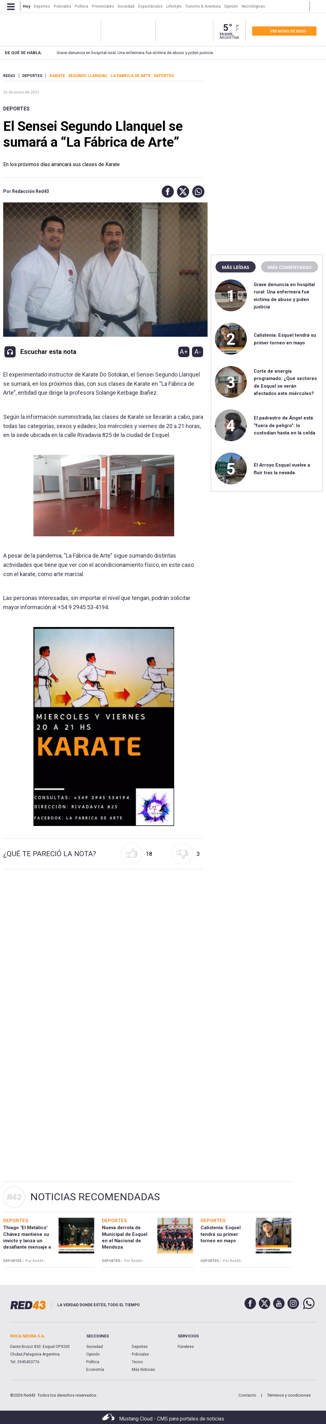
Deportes (16, 109)
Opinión (93, 1354)
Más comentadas (289, 267)
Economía (95, 1369)
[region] (267, 113)
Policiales (140, 1354)
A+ (184, 352)
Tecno (137, 1362)
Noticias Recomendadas (95, 1197)
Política (92, 1362)
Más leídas (235, 267)
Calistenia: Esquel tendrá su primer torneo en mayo (221, 1234)
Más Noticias (143, 1369)
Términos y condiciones (289, 1395)
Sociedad (94, 1346)
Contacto (247, 1395)
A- (197, 352)
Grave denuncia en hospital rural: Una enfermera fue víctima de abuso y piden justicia (124, 52)
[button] (166, 192)
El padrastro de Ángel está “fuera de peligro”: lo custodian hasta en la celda (284, 425)
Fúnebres (186, 1346)
